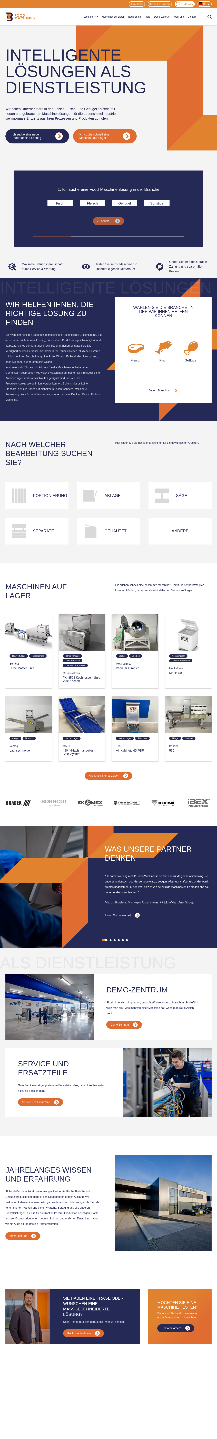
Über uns (179, 16)
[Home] (20, 17)
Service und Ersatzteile (159, 4)
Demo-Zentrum (162, 16)
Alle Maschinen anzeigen (108, 775)
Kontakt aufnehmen (83, 1333)
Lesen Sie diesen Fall (122, 915)
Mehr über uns (23, 1236)
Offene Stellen (136, 4)
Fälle (147, 16)
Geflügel (124, 203)
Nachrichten (134, 16)
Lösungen (91, 16)
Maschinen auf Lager (113, 16)
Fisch (60, 203)
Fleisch (92, 203)
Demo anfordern (176, 1328)
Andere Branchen (164, 390)
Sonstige (156, 203)
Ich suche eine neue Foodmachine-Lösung (37, 136)
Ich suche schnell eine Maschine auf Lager (104, 136)
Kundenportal (184, 4)
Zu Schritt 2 (108, 221)
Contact (192, 16)
